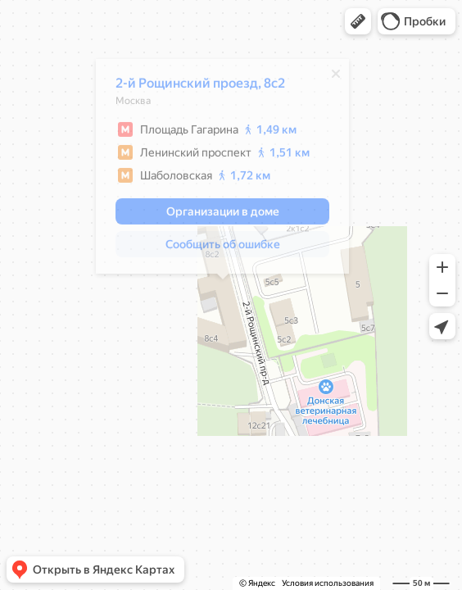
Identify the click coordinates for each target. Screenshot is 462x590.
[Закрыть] (335, 77)
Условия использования (328, 583)
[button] (358, 21)
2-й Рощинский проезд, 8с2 (200, 87)
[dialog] (222, 170)
